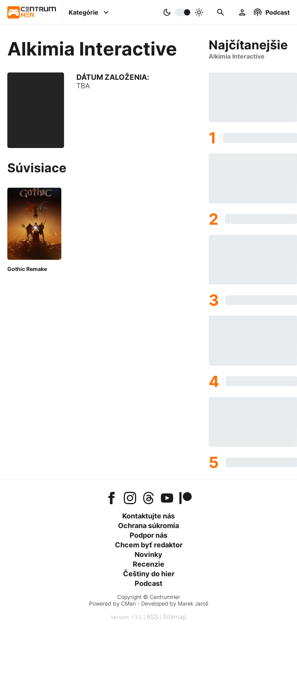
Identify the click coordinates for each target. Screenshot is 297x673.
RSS (152, 617)
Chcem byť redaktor (148, 545)
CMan (128, 603)
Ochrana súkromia (148, 526)
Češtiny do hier (148, 574)
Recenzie (148, 564)
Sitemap (175, 617)
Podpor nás (148, 535)
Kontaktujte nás (148, 516)
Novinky (148, 554)
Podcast (148, 583)
